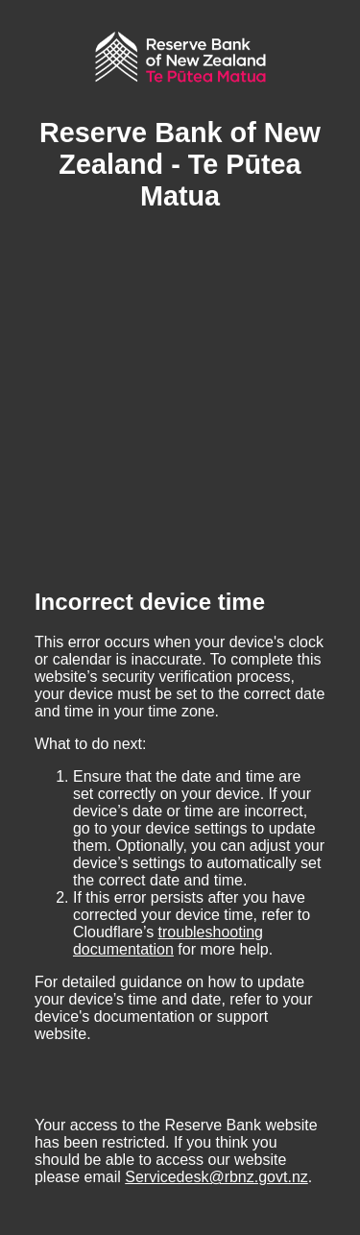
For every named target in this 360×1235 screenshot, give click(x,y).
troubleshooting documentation (168, 940)
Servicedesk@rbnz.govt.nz (216, 1177)
